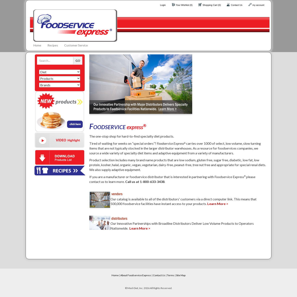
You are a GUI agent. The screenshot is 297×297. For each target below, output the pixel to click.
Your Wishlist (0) (184, 5)
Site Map (180, 275)
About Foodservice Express (135, 275)
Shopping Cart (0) (212, 5)
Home (37, 45)
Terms (170, 275)
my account (258, 5)
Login (163, 5)
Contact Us (236, 5)
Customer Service (76, 45)
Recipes (52, 45)
